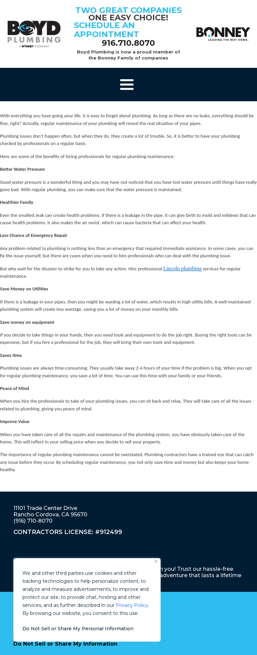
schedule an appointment (106, 29)
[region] (87, 600)
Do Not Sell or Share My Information (65, 644)
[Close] (156, 561)
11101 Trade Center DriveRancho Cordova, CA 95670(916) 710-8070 (50, 514)
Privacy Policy (132, 605)
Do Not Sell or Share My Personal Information (78, 629)
